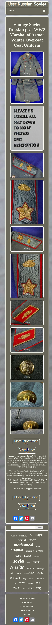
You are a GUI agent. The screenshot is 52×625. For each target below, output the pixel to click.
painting (30, 551)
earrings (40, 569)
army (31, 588)
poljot (12, 573)
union (30, 568)
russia (14, 535)
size (28, 563)
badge (19, 573)
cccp (24, 579)
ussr (28, 555)
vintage (36, 534)
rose (22, 582)
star (24, 588)
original (17, 550)
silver (37, 556)
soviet (18, 561)
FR (29, 614)
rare (16, 587)
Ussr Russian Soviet (27, 598)
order (18, 556)
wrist (22, 540)
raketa (36, 562)
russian (17, 567)
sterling (23, 535)
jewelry (30, 583)
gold (32, 540)
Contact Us (27, 602)
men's (40, 572)
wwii (38, 582)
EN (25, 614)
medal (31, 579)
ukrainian (40, 579)
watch (15, 577)
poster (38, 546)
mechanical (23, 545)
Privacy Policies (26, 606)
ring (38, 587)
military (29, 572)
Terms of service (27, 610)
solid (15, 583)
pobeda (39, 550)
